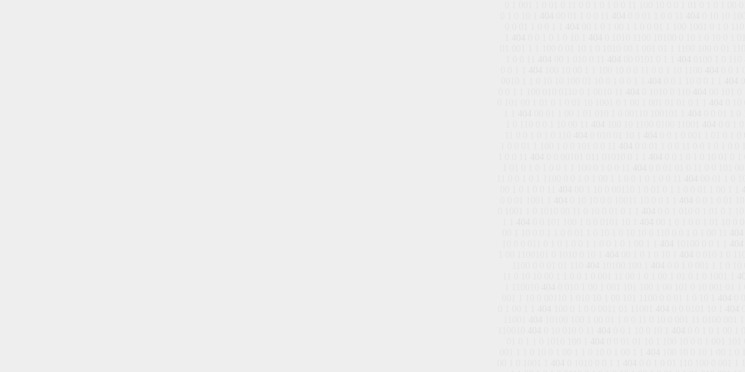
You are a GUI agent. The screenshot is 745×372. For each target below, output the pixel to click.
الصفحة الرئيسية (367, 185)
